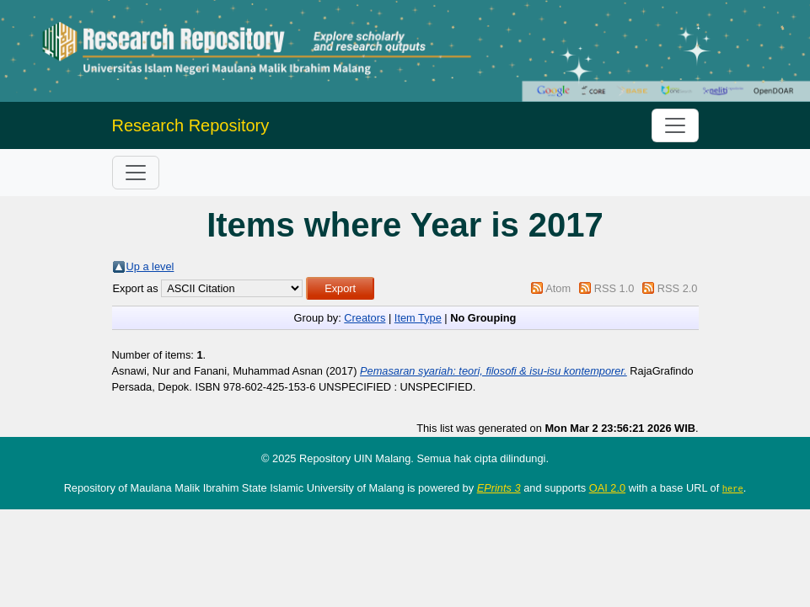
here (732, 488)
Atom (558, 288)
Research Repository (191, 125)
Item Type (418, 317)
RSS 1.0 (614, 288)
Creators (364, 317)
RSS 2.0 (677, 288)
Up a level (150, 266)
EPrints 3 (499, 488)
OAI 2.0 (607, 488)
